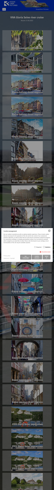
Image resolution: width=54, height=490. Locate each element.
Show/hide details (46, 252)
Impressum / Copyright (9, 258)
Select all (46, 257)
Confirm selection (36, 257)
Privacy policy (7, 255)
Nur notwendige (26, 257)
